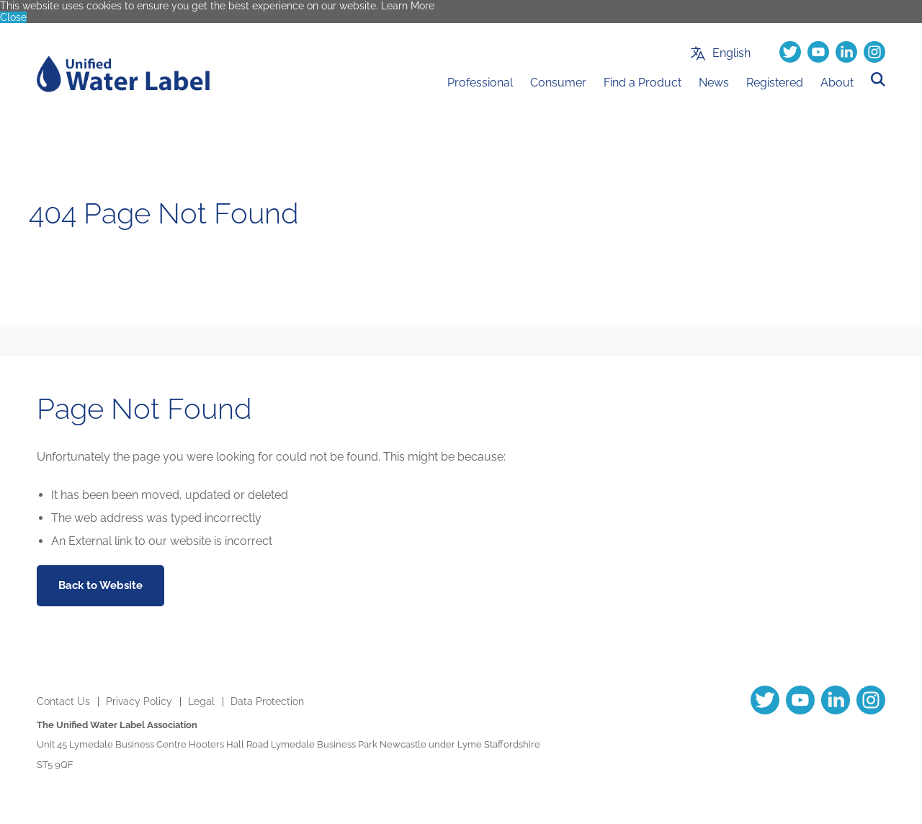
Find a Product (642, 82)
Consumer (558, 82)
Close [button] (13, 17)
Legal (201, 701)
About (837, 82)
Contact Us (63, 701)
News (714, 82)
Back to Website (100, 585)
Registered (774, 82)
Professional (480, 82)
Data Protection (267, 701)
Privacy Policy (139, 701)
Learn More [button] (407, 6)
